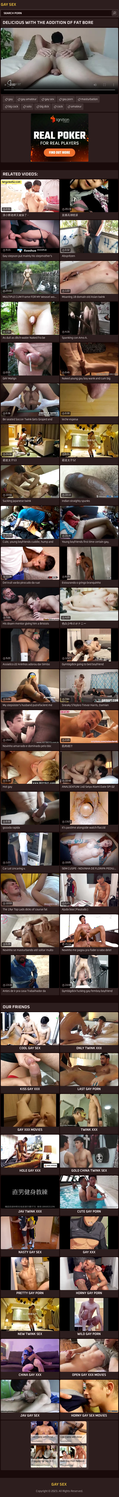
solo (29, 106)
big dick (44, 106)
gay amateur (29, 99)
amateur (76, 106)
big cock (13, 106)
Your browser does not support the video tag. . (59, 61)
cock (60, 106)
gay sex (49, 99)
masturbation (89, 99)
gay (10, 99)
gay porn (67, 99)
